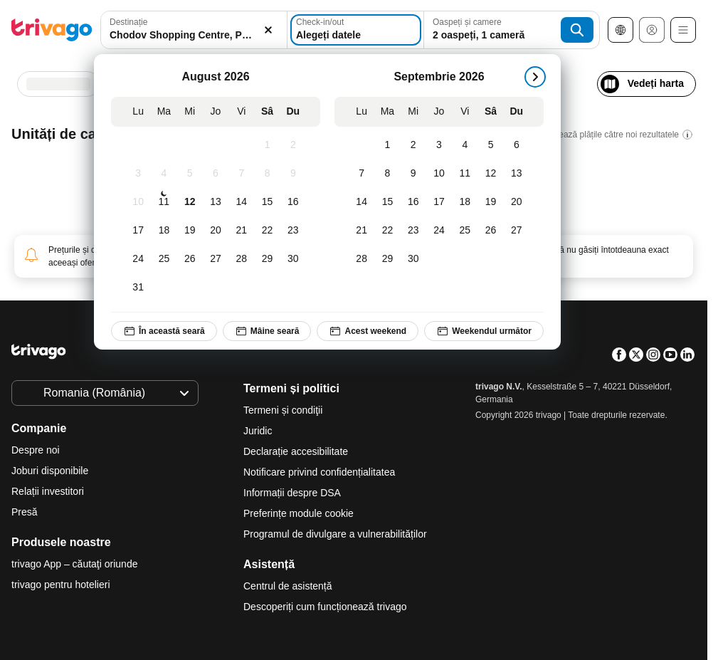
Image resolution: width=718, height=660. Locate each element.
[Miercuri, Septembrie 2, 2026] (413, 145)
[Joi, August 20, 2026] (215, 230)
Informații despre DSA (292, 492)
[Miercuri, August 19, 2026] (190, 230)
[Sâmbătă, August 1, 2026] (267, 145)
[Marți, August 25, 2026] (163, 259)
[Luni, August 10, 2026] (138, 202)
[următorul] (535, 76)
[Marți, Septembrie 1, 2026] (387, 145)
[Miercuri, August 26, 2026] (190, 259)
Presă (24, 512)
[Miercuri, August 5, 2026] (190, 174)
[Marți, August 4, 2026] (163, 174)
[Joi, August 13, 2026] (215, 202)
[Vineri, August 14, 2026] (241, 202)
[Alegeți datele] (355, 29)
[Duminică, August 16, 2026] (293, 202)
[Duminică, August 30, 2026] (293, 259)
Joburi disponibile (49, 470)
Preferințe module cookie (300, 513)
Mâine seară (267, 331)
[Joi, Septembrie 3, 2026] (439, 145)
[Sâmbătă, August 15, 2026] (267, 202)
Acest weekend (367, 331)
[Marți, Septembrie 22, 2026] (387, 230)
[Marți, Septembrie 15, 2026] (387, 202)
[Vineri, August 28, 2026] (241, 259)
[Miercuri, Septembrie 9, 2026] (413, 174)
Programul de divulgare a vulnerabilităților (335, 534)
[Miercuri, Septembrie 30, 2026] (413, 259)
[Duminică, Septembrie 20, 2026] (516, 202)
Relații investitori (47, 491)
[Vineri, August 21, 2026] (241, 230)
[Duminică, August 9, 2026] (293, 174)
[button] (194, 30)
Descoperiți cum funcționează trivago (325, 606)
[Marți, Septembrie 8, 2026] (387, 174)
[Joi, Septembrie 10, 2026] (439, 174)
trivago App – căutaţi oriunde (74, 564)
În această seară (164, 331)
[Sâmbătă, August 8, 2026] (267, 174)
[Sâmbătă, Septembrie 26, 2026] (490, 230)
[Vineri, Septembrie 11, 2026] (464, 174)
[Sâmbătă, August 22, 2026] (267, 230)
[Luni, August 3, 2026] (138, 174)
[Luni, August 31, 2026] (138, 287)
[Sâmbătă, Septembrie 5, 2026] (490, 145)
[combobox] (194, 29)
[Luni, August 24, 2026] (138, 259)
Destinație (128, 22)
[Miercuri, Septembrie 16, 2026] (413, 202)
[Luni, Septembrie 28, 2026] (361, 259)
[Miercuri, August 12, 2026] (190, 202)
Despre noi (35, 450)
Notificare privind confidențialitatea (319, 472)
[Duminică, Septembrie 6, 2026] (516, 145)
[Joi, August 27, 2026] (215, 259)
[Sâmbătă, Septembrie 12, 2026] (490, 174)
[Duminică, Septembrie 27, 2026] (516, 230)
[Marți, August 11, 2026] (163, 202)
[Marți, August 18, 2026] (163, 230)
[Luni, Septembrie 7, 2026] (361, 174)
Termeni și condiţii (282, 410)
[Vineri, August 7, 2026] (241, 174)
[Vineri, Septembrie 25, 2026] (464, 230)
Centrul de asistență (287, 586)
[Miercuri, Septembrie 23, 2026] (413, 230)
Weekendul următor (484, 331)
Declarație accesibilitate (295, 451)
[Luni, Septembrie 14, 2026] (361, 202)
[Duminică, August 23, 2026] (293, 230)
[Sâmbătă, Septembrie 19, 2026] (490, 202)
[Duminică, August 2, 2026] (293, 145)
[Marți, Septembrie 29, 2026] (387, 259)
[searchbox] (194, 35)
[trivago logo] (52, 30)
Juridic (257, 430)
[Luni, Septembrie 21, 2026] (361, 230)
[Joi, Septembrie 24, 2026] (439, 230)
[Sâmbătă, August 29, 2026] (267, 259)
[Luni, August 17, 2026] (138, 230)
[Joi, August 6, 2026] (215, 174)
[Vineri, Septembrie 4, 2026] (464, 145)
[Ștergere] (268, 30)
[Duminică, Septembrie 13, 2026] (516, 174)
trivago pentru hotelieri (60, 584)
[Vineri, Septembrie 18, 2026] (464, 202)
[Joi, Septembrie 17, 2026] (439, 202)
